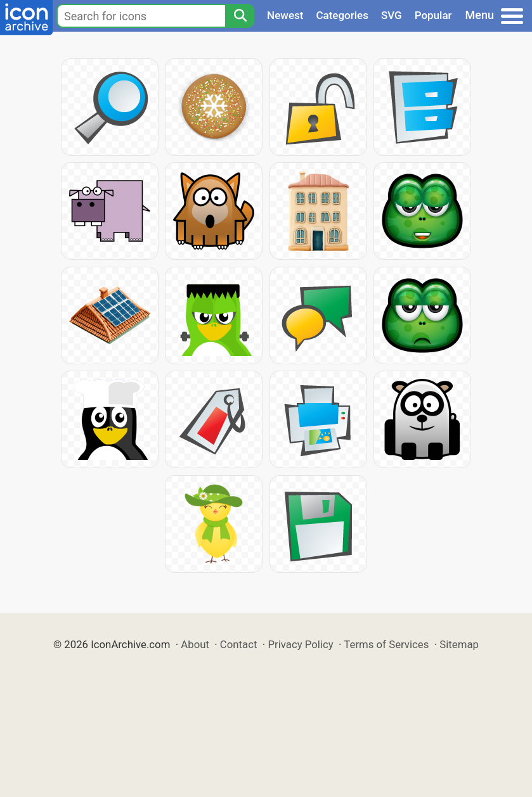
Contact (238, 644)
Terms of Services (386, 644)
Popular (433, 15)
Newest (285, 15)
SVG (391, 15)
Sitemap (459, 644)
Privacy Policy (300, 644)
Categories (342, 15)
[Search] (239, 16)
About (195, 644)
